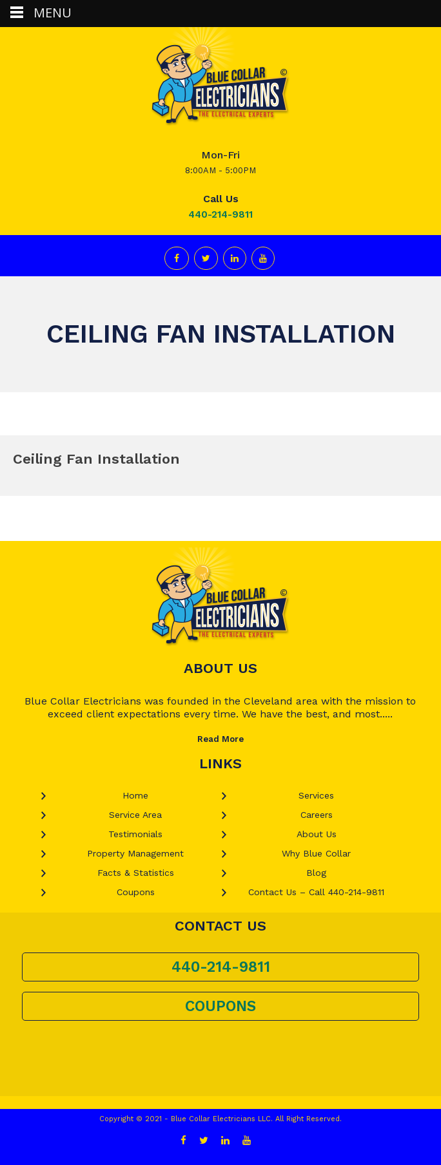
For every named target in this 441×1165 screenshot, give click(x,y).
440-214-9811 (220, 214)
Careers (316, 815)
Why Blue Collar (316, 853)
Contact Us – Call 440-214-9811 (316, 892)
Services (316, 795)
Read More (220, 739)
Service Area (135, 815)
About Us (317, 834)
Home (135, 795)
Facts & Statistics (135, 872)
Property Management (135, 853)
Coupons (136, 892)
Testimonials (135, 834)
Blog (316, 872)
